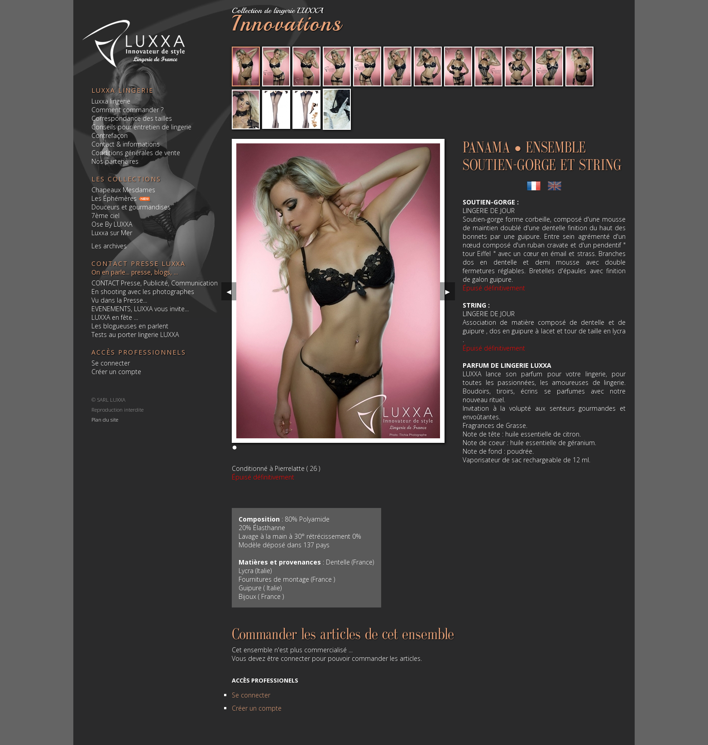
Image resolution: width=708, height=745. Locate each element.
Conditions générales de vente (135, 152)
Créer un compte (116, 371)
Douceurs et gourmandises (131, 207)
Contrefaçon (109, 135)
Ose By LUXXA (111, 224)
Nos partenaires (115, 161)
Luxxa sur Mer (111, 232)
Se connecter (110, 363)
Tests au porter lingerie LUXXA (135, 334)
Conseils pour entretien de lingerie (141, 127)
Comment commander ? (127, 109)
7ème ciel (105, 215)
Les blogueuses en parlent (129, 326)
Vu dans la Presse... (119, 300)
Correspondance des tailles (131, 118)
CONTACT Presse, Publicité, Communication (154, 283)
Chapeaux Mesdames (123, 189)
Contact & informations (125, 144)
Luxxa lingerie (110, 101)
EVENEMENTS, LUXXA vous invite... (140, 308)
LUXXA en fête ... (114, 317)
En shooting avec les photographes (142, 291)
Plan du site (104, 419)
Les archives (109, 246)
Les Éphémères (114, 198)
